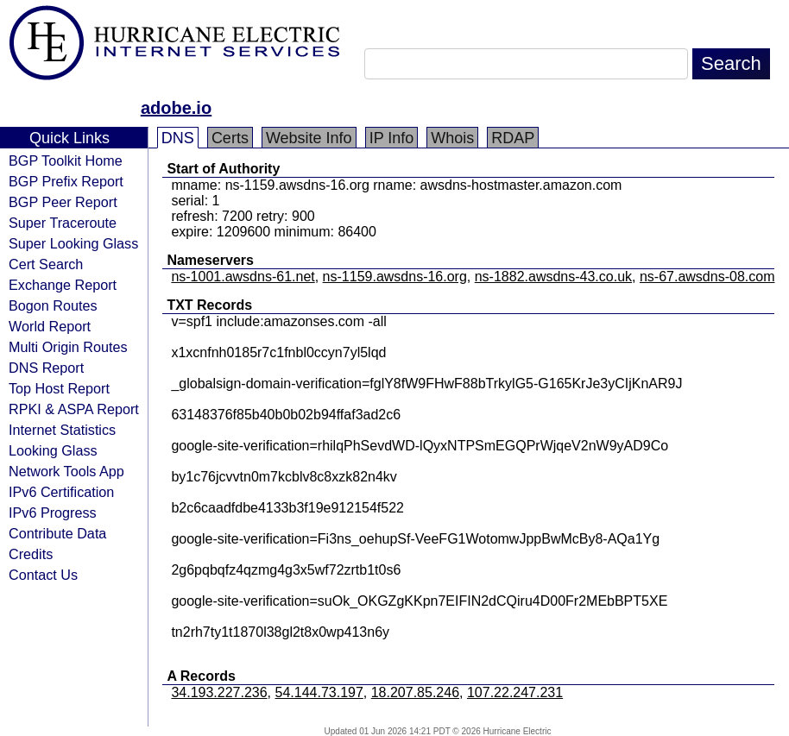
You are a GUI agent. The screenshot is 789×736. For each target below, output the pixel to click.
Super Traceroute (63, 222)
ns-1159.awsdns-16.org (395, 276)
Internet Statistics (62, 429)
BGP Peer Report (63, 202)
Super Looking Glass (73, 243)
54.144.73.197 (319, 692)
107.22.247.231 (515, 692)
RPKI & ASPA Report (74, 409)
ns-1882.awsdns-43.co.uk (553, 276)
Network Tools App (66, 471)
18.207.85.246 (415, 692)
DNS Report (46, 367)
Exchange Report (63, 285)
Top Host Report (59, 388)
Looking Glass (53, 450)
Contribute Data (57, 533)
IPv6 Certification (61, 492)
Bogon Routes (53, 305)
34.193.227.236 (219, 692)
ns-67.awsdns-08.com (707, 276)
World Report (50, 326)
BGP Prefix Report (66, 181)
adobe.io (176, 107)
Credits (31, 554)
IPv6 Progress (53, 512)
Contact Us (43, 574)
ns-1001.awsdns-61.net (242, 276)
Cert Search (46, 264)
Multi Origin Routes (68, 347)
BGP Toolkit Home (66, 160)
